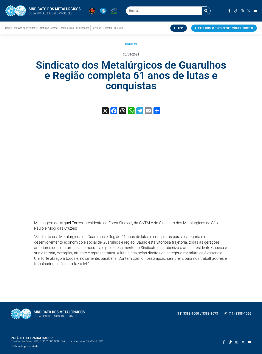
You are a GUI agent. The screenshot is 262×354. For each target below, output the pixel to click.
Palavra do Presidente (26, 27)
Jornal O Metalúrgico (62, 27)
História (107, 27)
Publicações (82, 27)
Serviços (96, 27)
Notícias (44, 27)
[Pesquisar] (206, 11)
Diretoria (119, 27)
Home (8, 27)
